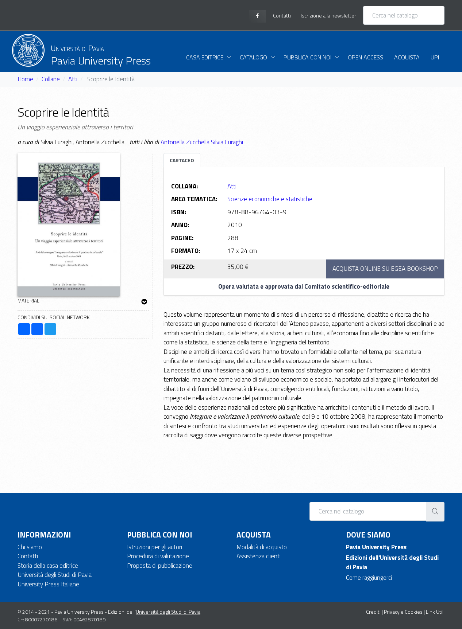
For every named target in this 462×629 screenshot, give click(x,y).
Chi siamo (30, 547)
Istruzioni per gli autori (154, 547)
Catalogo (253, 57)
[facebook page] (257, 16)
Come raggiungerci (369, 577)
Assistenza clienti (258, 556)
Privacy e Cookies (403, 612)
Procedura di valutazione (158, 556)
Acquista (407, 57)
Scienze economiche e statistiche (269, 199)
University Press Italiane (48, 584)
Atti (72, 79)
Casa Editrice (204, 57)
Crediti (373, 612)
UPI (435, 57)
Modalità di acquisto (261, 547)
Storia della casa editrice (48, 565)
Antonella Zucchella (186, 142)
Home (25, 79)
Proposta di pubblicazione (159, 565)
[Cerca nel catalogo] (403, 15)
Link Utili (435, 612)
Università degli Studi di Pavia (55, 574)
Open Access (365, 57)
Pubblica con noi (307, 57)
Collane (51, 79)
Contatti (28, 556)
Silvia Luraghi (227, 142)
